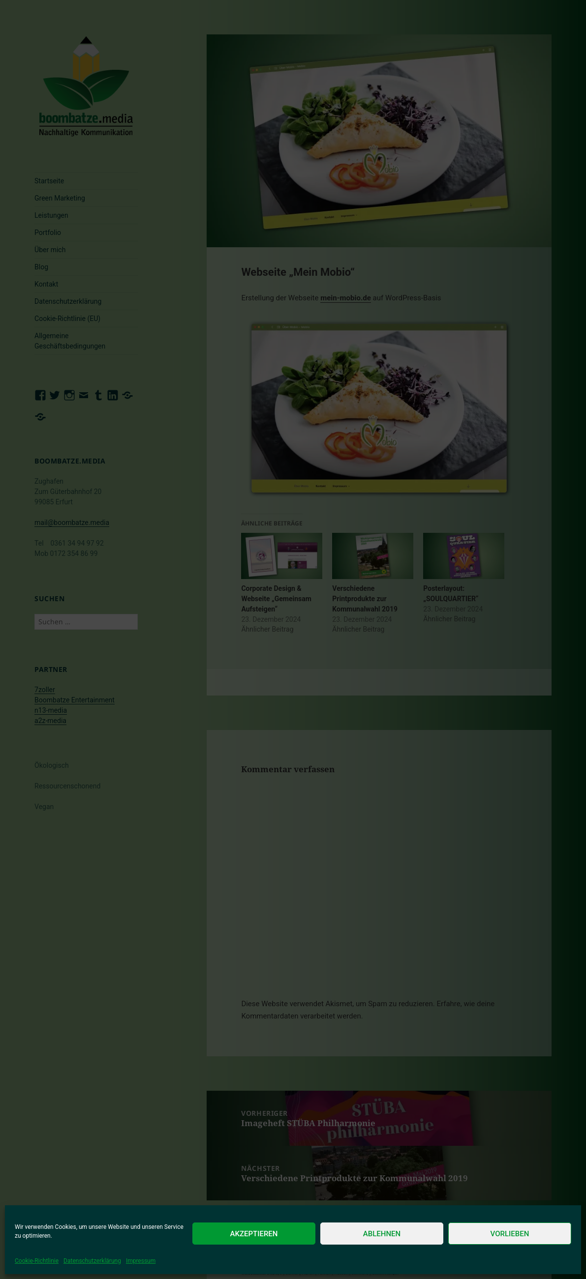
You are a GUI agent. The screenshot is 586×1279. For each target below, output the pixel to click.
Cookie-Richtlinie (37, 1260)
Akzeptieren (254, 1233)
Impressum (140, 1260)
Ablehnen (382, 1233)
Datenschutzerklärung (92, 1260)
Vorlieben (510, 1233)
